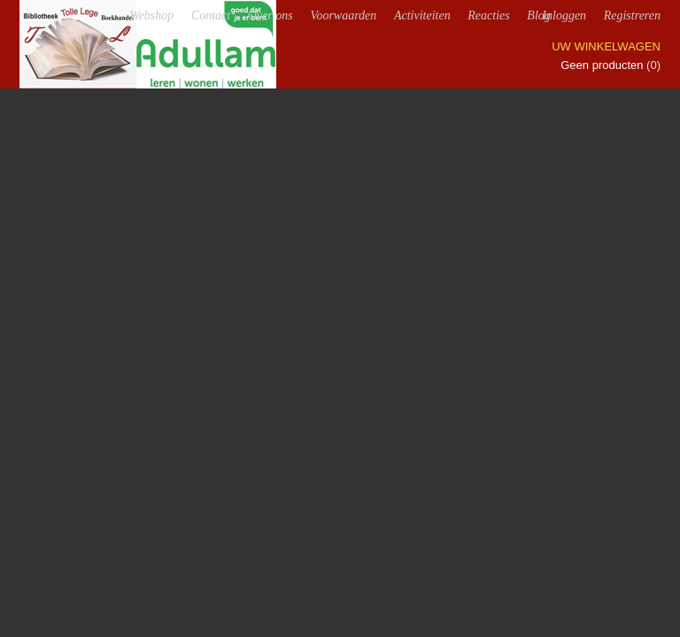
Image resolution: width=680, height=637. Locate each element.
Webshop (151, 15)
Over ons (270, 15)
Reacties (488, 15)
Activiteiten (422, 15)
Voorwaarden (343, 15)
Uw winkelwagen (606, 46)
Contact (210, 15)
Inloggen (564, 15)
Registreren (632, 15)
